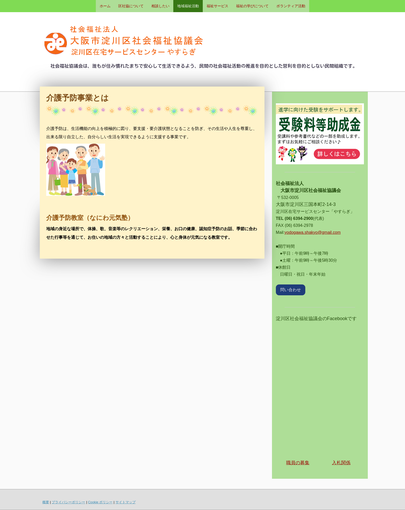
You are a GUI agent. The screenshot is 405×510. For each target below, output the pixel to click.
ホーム (105, 6)
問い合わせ (290, 290)
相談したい (160, 6)
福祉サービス (217, 6)
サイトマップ (125, 502)
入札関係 (341, 462)
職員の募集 (297, 462)
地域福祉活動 (188, 6)
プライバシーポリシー (68, 502)
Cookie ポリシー (100, 502)
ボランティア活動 (290, 6)
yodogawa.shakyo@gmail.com (313, 232)
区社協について (131, 6)
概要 (45, 502)
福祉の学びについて (252, 6)
